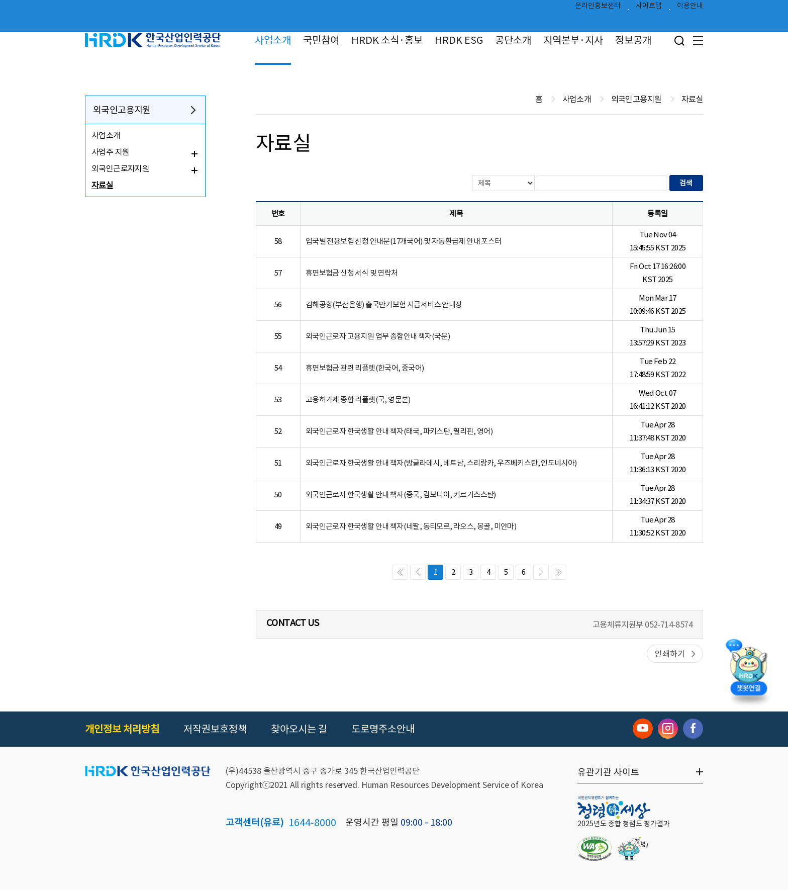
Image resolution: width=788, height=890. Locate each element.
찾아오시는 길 (299, 729)
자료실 (102, 185)
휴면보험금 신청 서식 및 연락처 (352, 273)
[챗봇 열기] (748, 671)
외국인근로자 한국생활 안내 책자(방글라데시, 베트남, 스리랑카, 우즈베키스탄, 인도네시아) (441, 463)
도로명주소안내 (383, 729)
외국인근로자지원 (120, 168)
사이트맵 (649, 8)
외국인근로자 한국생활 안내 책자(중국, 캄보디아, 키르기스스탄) (401, 494)
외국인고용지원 (122, 110)
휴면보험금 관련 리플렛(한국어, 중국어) (365, 368)
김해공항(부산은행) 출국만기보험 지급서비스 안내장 (384, 304)
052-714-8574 (669, 624)
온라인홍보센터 (598, 8)
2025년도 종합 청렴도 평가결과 (623, 823)
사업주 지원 (110, 152)
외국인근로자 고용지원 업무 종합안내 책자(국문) (378, 336)
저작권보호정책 (215, 729)
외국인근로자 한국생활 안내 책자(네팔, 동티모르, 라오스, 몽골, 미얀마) (411, 526)
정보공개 (633, 40)
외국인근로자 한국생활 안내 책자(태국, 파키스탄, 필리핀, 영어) (399, 431)
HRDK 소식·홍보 (387, 40)
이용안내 (690, 8)
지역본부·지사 (573, 40)
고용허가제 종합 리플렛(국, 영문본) (358, 399)
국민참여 (321, 40)
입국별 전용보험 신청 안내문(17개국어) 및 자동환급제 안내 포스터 (404, 241)
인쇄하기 (670, 654)
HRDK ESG (459, 40)
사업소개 (273, 40)
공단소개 (513, 40)
